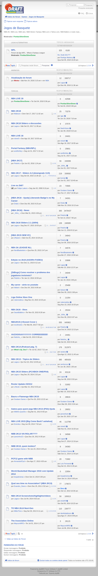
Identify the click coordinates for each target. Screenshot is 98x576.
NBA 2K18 (16, 111)
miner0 (16, 138)
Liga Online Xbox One (21, 297)
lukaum (63, 290)
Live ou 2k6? (17, 185)
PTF (58, 571)
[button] (92, 66)
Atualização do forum (21, 78)
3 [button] (89, 66)
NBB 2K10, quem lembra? (23, 446)
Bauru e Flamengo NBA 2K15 (25, 396)
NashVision (64, 128)
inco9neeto (18, 325)
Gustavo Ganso (66, 190)
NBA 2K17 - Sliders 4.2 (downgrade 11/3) (30, 173)
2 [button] (88, 66)
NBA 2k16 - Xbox (19, 309)
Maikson (17, 114)
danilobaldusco (66, 513)
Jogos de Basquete (17, 28)
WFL (13, 50)
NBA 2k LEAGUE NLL (21, 247)
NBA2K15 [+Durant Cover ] (24, 322)
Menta (16, 80)
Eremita (17, 424)
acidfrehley (18, 151)
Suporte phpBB (54, 573)
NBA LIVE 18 (17, 136)
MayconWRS (19, 523)
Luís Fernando (65, 463)
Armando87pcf (19, 461)
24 (47, 327)
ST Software (50, 571)
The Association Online (22, 521)
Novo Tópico (10, 65)
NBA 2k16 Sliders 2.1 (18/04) (24, 222)
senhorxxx (64, 364)
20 (55, 215)
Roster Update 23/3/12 (21, 384)
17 (49, 215)
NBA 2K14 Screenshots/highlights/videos (31, 496)
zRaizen (17, 238)
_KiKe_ (63, 166)
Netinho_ (17, 337)
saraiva (63, 352)
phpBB (41, 569)
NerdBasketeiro (20, 250)
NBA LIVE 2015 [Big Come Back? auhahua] (31, 421)
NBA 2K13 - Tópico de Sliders (25, 359)
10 (53, 175)
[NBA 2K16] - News (20, 210)
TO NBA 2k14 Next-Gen (22, 508)
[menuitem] (81, 13)
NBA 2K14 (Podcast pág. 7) (24, 347)
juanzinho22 (18, 436)
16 (47, 215)
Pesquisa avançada (85, 8)
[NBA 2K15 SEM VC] (20, 235)
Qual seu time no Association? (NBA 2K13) (31, 483)
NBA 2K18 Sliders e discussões (26, 123)
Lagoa (62, 83)
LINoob (16, 387)
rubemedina (18, 300)
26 (51, 327)
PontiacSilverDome (21, 37)
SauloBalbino (19, 312)
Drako (16, 204)
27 (53, 327)
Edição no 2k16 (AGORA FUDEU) (27, 260)
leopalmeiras (19, 477)
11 (55, 175)
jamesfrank (64, 414)
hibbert (16, 287)
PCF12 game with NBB (22, 458)
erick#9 (63, 501)
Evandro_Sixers (20, 486)
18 (51, 215)
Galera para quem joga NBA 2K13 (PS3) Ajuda (33, 409)
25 (49, 327)
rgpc (62, 116)
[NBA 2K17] (16, 160)
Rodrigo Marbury (66, 57)
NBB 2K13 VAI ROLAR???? (24, 434)
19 (53, 215)
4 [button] (90, 66)
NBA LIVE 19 (17, 98)
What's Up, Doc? (20, 350)
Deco (62, 488)
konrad (63, 178)
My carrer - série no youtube (24, 285)
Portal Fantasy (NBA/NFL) (23, 148)
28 (55, 327)
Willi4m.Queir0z (20, 412)
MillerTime (18, 511)
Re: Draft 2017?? (64, 55)
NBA (47, 80)
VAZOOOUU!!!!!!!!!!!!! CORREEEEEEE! (29, 334)
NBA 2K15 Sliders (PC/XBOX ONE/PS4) (29, 372)
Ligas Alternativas (19, 42)
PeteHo (17, 163)
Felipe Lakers (22, 188)
